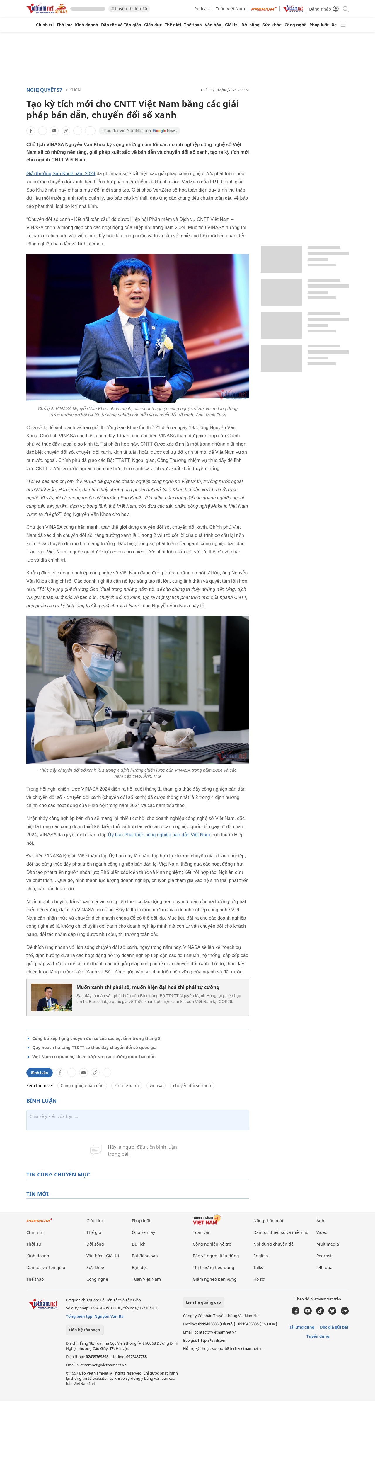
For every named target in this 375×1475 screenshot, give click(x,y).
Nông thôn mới (268, 1220)
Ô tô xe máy (143, 1232)
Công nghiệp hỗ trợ (212, 1244)
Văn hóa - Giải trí (221, 25)
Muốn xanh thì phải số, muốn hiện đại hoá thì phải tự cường (147, 987)
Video (321, 1232)
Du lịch (139, 1244)
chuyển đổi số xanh (192, 1085)
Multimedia (327, 1244)
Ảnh (320, 1220)
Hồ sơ (259, 1279)
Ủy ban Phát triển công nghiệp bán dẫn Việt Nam (159, 834)
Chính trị (45, 25)
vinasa (156, 1085)
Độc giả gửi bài (334, 1327)
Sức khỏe (272, 25)
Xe (334, 25)
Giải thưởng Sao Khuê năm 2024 (60, 173)
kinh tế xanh (127, 1085)
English (260, 1256)
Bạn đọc (140, 1267)
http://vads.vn (212, 1340)
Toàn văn (202, 1232)
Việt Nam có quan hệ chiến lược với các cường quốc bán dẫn (94, 1056)
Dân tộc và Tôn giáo (121, 25)
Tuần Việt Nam (230, 8)
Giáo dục (153, 25)
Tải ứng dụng (301, 1327)
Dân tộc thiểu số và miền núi (281, 1232)
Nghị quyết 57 (44, 90)
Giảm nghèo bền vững (215, 1279)
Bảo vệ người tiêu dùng (216, 1256)
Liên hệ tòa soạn (84, 1329)
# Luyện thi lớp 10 (129, 8)
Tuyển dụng (317, 1336)
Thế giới (173, 25)
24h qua (324, 1267)
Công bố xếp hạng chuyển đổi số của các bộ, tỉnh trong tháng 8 (96, 1038)
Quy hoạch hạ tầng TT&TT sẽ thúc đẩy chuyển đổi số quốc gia (94, 1047)
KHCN (75, 90)
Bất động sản (145, 1256)
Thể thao (193, 25)
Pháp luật (319, 25)
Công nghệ (295, 25)
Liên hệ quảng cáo (203, 1302)
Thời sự (64, 25)
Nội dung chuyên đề (273, 1244)
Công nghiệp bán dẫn (82, 1085)
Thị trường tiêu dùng (213, 1267)
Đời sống (250, 25)
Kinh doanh (86, 25)
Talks (258, 1267)
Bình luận (39, 1072)
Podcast (202, 8)
